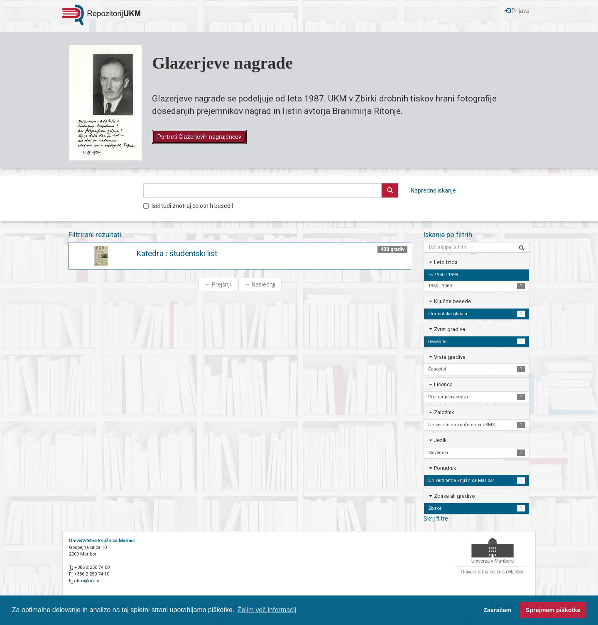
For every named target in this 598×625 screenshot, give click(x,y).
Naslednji (260, 284)
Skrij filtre (436, 518)
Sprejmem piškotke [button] (553, 610)
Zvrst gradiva (449, 329)
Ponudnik (445, 468)
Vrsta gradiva (450, 357)
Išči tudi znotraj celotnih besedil (188, 206)
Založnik (444, 412)
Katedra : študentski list (176, 253)
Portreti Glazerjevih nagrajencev (199, 136)
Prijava (517, 10)
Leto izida (446, 262)
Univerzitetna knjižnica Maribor (102, 540)
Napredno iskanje (433, 190)
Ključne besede (452, 301)
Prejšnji (218, 284)
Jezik (440, 440)
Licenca (443, 384)
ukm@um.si (87, 580)
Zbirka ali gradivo (454, 496)
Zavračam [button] (497, 610)
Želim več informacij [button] (267, 609)
